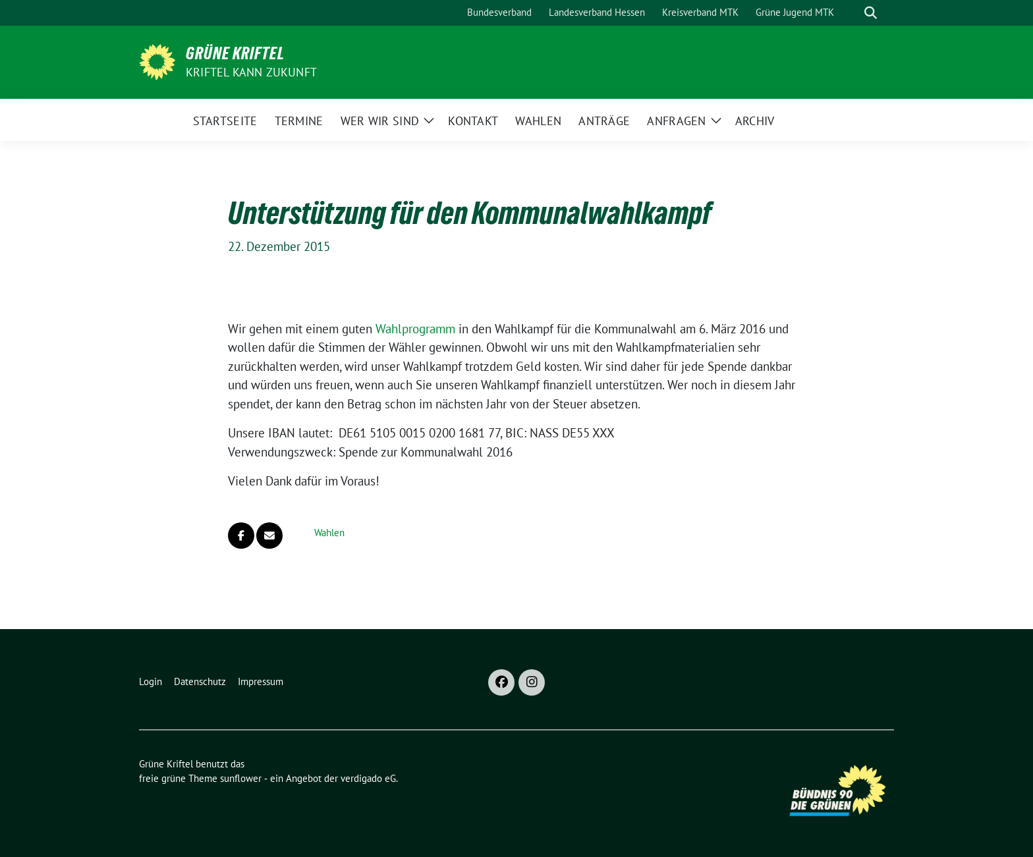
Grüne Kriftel (235, 53)
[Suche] (852, 13)
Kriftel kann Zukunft (251, 72)
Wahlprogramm (415, 329)
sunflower (241, 778)
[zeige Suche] (870, 13)
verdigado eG (368, 778)
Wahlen (329, 532)
